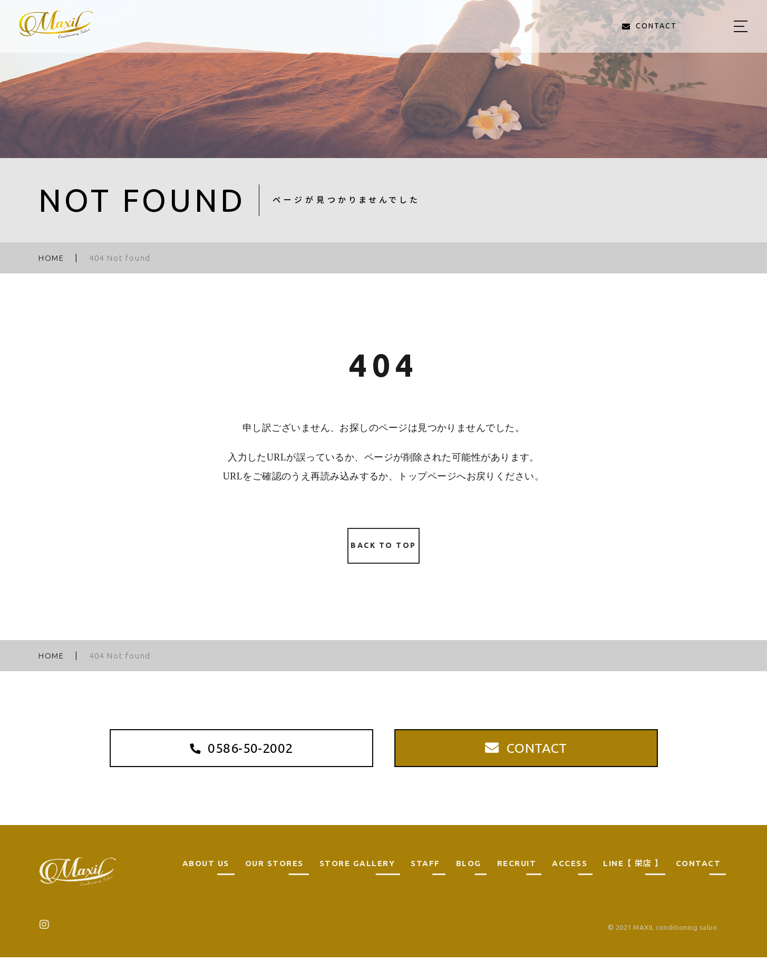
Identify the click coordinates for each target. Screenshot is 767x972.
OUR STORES (274, 877)
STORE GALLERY (357, 877)
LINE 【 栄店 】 (631, 877)
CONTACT (698, 877)
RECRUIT (517, 877)
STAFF (425, 877)
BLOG (468, 877)
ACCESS (569, 877)
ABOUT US (205, 877)
